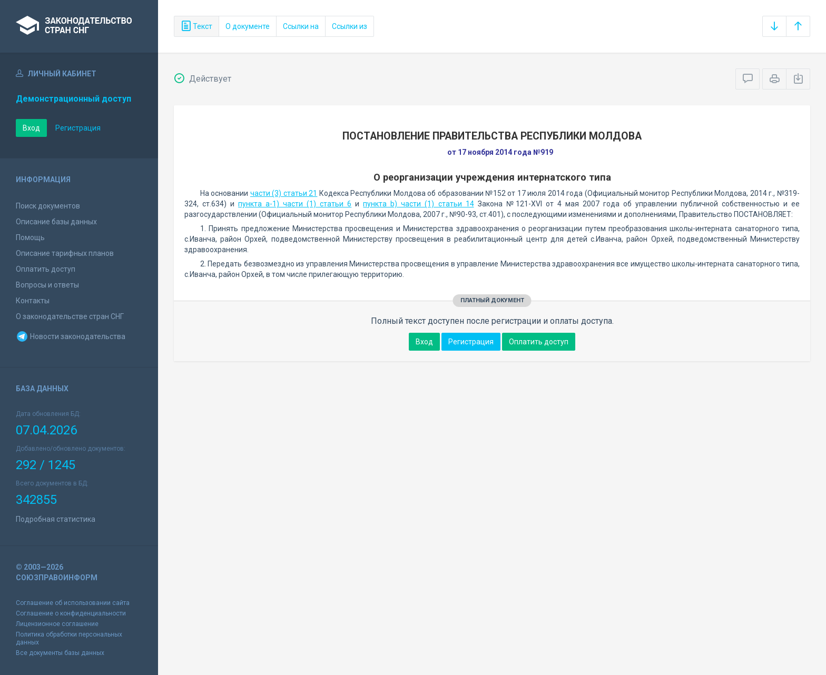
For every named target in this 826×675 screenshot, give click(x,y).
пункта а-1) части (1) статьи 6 (294, 204)
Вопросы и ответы (47, 285)
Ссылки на (301, 26)
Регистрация (78, 128)
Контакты (33, 300)
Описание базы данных (56, 221)
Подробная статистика (55, 519)
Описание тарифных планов (65, 253)
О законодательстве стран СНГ (70, 316)
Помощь (30, 237)
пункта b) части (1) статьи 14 (418, 204)
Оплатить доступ (45, 269)
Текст (196, 26)
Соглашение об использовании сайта (73, 603)
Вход (31, 128)
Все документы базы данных (60, 653)
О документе (247, 26)
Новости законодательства (70, 336)
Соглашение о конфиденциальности (71, 613)
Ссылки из (349, 26)
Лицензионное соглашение (57, 624)
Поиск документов (48, 206)
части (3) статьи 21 (283, 193)
